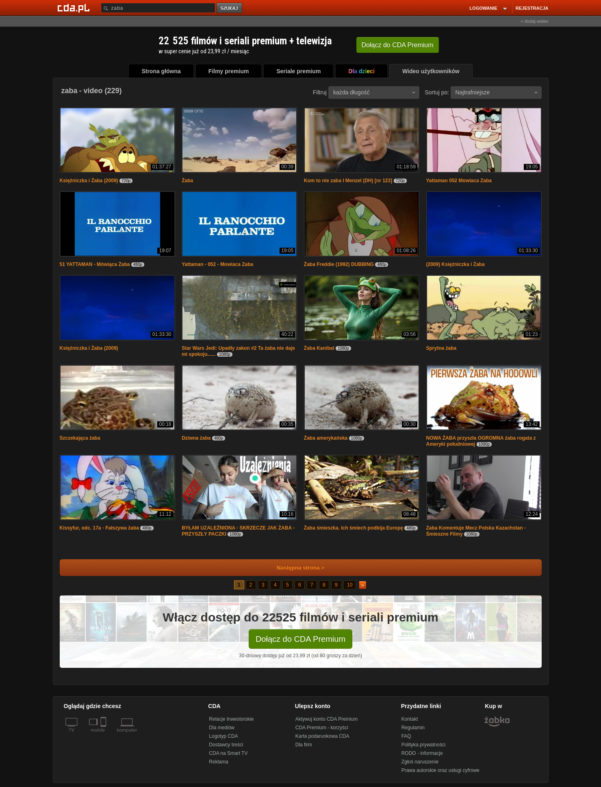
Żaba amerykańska (325, 438)
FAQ (406, 736)
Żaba (187, 180)
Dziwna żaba (196, 438)
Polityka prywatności (423, 745)
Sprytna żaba (441, 348)
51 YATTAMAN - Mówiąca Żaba (95, 264)
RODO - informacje (422, 753)
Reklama (218, 762)
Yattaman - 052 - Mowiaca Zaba (217, 264)
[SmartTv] (104, 735)
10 (349, 585)
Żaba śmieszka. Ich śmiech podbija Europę (353, 528)
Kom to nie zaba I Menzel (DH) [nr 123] (348, 180)
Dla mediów (221, 727)
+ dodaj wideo (534, 21)
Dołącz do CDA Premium (300, 638)
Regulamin (413, 727)
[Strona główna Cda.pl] (75, 7)
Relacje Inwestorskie (231, 719)
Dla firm (303, 745)
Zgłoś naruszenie (419, 762)
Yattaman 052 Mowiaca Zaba (459, 180)
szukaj (230, 8)
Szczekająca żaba (80, 438)
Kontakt (409, 719)
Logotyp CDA (223, 736)
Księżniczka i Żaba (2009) (89, 180)
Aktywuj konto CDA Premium (326, 719)
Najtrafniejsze (497, 92)
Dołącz (398, 44)
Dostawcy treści (226, 745)
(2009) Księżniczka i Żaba (455, 264)
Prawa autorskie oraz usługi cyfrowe (440, 770)
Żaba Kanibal (319, 348)
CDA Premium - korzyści (321, 727)
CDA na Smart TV (228, 753)
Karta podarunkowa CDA (322, 736)
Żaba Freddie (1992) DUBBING (339, 264)
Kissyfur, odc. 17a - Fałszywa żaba (99, 528)
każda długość (374, 92)
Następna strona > (295, 568)
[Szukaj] (158, 8)
